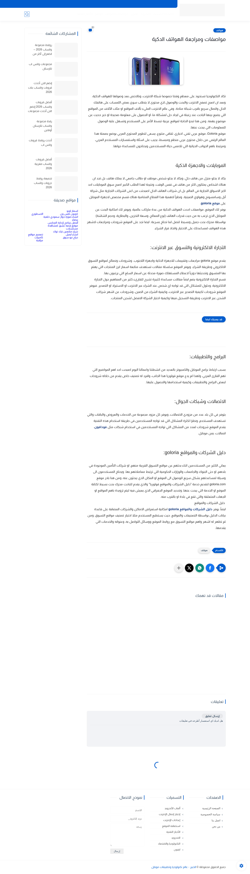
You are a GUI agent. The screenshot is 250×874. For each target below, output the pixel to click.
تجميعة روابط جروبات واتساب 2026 (43, 183)
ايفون (134, 14)
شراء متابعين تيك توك (65, 231)
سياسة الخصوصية (164, 4)
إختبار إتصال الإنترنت (170, 814)
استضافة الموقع (171, 825)
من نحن (133, 4)
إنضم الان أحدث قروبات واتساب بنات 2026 (40, 87)
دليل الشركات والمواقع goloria (190, 509)
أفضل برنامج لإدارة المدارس (63, 222)
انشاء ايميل (72, 234)
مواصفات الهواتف (116, 14)
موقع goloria (210, 203)
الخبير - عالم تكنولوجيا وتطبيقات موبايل (173, 867)
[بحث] (27, 14)
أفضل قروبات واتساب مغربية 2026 (43, 164)
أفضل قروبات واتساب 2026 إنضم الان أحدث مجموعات (40, 106)
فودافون (100, 427)
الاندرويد (146, 14)
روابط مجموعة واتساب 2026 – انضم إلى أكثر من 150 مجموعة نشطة (40, 50)
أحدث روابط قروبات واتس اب (40, 142)
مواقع (99, 14)
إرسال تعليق (212, 716)
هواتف (219, 30)
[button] (210, 568)
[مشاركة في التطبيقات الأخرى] (178, 568)
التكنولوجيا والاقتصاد (169, 843)
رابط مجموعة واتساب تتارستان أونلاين (42, 126)
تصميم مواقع (35, 234)
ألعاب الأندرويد (173, 808)
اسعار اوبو (72, 210)
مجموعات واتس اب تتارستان (40, 66)
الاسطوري (37, 213)
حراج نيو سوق (70, 237)
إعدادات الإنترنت (172, 820)
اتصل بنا (146, 4)
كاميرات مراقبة (39, 239)
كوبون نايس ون (69, 213)
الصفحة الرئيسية (163, 14)
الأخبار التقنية (84, 14)
